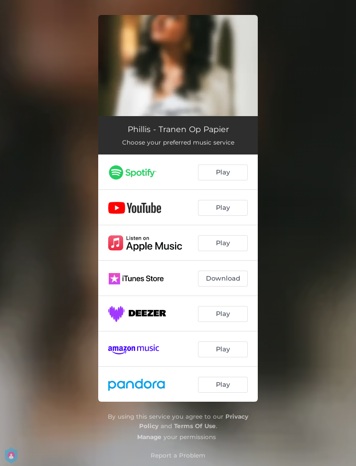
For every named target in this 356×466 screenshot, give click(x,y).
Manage (149, 437)
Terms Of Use (195, 426)
